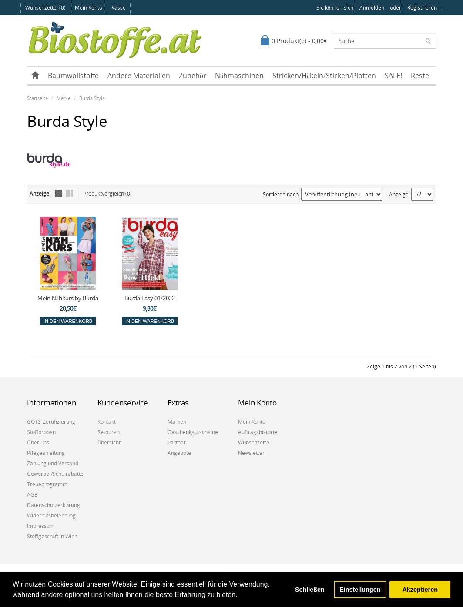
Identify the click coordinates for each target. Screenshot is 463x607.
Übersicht (109, 442)
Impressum (40, 526)
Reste (420, 75)
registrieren (422, 7)
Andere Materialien (138, 75)
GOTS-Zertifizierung (51, 421)
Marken (177, 421)
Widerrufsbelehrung (51, 515)
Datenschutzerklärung (53, 505)
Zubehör (192, 75)
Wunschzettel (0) (45, 7)
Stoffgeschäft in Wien (52, 536)
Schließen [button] (310, 589)
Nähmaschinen (239, 75)
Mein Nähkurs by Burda (67, 298)
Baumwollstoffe (73, 75)
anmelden (371, 7)
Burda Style (92, 98)
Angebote (179, 453)
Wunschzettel (254, 442)
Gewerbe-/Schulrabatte (55, 474)
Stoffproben (41, 432)
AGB (32, 494)
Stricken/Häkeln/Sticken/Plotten (324, 75)
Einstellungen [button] (359, 589)
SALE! (393, 75)
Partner (177, 442)
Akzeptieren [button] (420, 589)
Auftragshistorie (257, 432)
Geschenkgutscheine (193, 432)
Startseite (37, 98)
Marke (63, 98)
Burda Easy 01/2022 (149, 298)
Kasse (118, 7)
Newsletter (251, 453)
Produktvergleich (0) (107, 193)
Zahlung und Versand (52, 463)
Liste (58, 193)
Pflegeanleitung (46, 453)
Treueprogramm (47, 484)
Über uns (38, 442)
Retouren (108, 432)
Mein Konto (88, 7)
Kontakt (106, 421)
